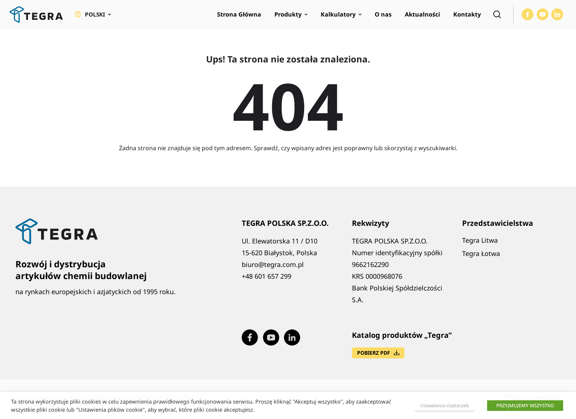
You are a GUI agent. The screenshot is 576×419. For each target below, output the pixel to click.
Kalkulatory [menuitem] (338, 17)
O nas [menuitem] (383, 17)
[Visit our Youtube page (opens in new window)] (542, 17)
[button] (93, 17)
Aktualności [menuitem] (422, 17)
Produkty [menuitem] (288, 17)
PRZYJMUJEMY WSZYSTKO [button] (525, 405)
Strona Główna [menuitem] (239, 17)
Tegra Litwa (480, 244)
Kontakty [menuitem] (467, 17)
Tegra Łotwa (481, 257)
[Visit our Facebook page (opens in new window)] (527, 17)
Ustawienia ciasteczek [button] (444, 405)
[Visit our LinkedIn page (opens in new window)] (557, 17)
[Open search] (497, 16)
